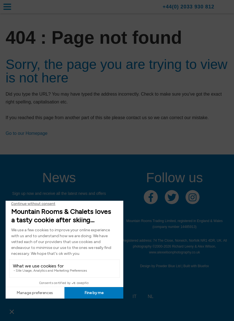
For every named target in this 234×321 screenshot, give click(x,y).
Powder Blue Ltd (168, 266)
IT (134, 296)
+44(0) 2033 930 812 (188, 7)
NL (150, 296)
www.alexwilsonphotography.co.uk (174, 252)
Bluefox (203, 266)
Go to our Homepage (26, 133)
